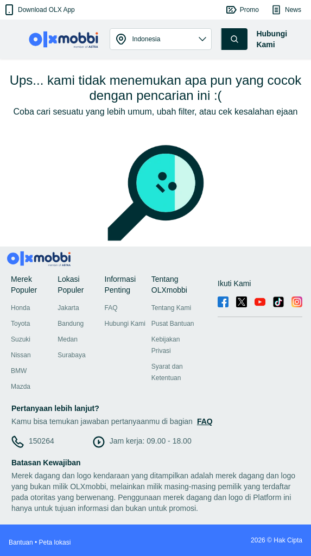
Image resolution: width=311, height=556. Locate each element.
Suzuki (20, 339)
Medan (68, 339)
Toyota (20, 323)
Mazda (20, 386)
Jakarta (68, 308)
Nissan (21, 355)
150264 (41, 441)
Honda (20, 308)
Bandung (71, 323)
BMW (19, 371)
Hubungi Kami (125, 323)
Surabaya (71, 355)
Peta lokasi (55, 542)
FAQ (111, 308)
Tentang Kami (171, 308)
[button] (39, 9)
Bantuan (21, 542)
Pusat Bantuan (172, 323)
